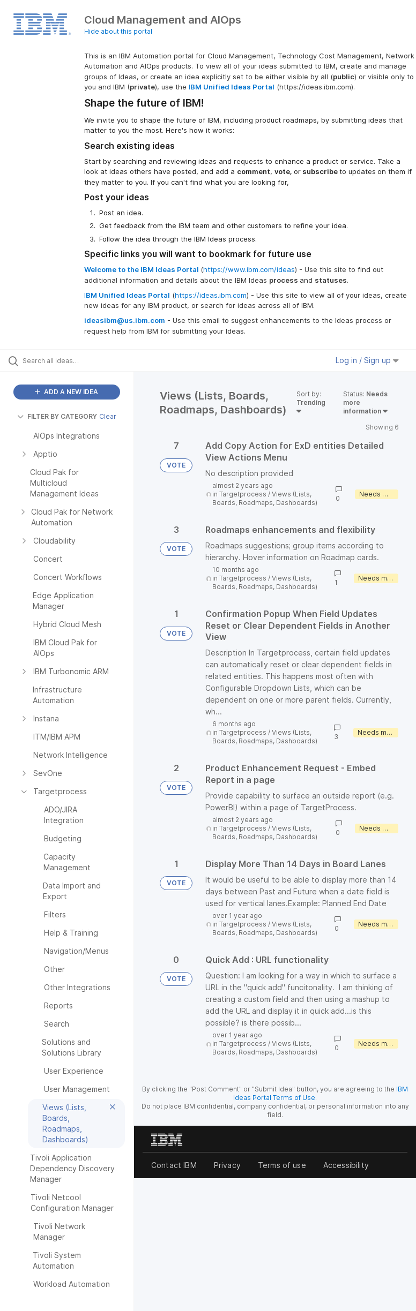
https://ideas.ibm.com (211, 295)
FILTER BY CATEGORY (57, 416)
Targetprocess (242, 494)
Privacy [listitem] (227, 1165)
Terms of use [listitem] (282, 1165)
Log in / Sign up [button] (367, 360)
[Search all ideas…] (72, 360)
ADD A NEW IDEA (66, 392)
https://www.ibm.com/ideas (249, 269)
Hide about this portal (118, 31)
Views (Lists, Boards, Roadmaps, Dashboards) (264, 498)
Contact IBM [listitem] (174, 1165)
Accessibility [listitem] (346, 1165)
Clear (107, 416)
